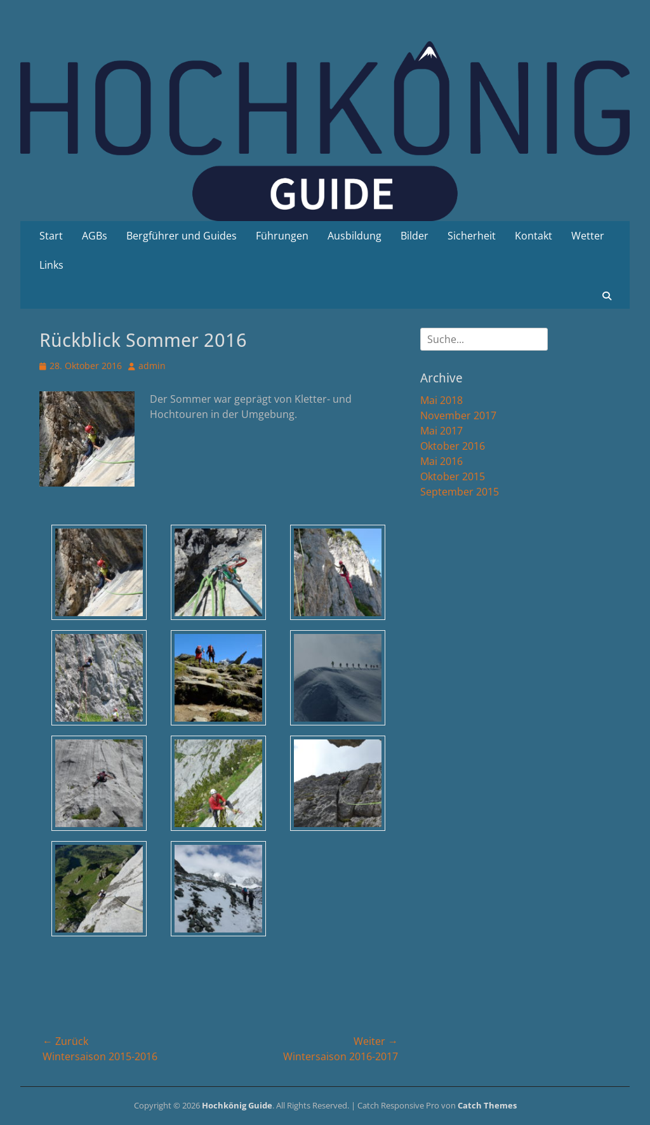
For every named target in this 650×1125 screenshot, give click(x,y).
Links (51, 265)
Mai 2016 (441, 461)
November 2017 (458, 415)
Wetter (587, 236)
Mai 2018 (441, 400)
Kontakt (533, 236)
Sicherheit (472, 236)
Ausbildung (354, 236)
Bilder (414, 236)
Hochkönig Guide (237, 1105)
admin (152, 366)
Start (51, 236)
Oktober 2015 (452, 476)
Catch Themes (487, 1105)
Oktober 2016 (452, 446)
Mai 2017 (441, 431)
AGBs (94, 236)
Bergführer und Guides (181, 236)
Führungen (282, 236)
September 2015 (459, 492)
